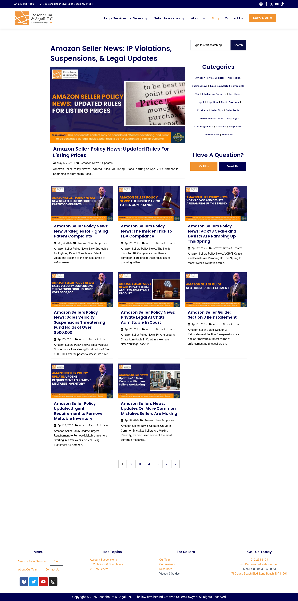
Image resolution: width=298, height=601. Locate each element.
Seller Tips (217, 110)
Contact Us (234, 18)
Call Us (204, 166)
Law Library (235, 94)
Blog (215, 18)
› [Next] (166, 465)
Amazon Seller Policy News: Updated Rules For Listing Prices (112, 152)
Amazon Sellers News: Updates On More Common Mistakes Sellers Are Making (148, 411)
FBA (197, 94)
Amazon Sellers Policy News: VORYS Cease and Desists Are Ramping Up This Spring (212, 234)
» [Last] (175, 465)
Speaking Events (203, 126)
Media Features (230, 102)
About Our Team (28, 569)
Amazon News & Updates (97, 163)
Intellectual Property (214, 94)
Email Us (233, 166)
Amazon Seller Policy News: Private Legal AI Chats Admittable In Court (148, 317)
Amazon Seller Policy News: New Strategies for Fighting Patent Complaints (81, 231)
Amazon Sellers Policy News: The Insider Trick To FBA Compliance (147, 231)
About (198, 18)
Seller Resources (169, 18)
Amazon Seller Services (32, 561)
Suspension (235, 126)
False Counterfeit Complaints (227, 85)
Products (202, 110)
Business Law (199, 85)
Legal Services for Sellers (126, 18)
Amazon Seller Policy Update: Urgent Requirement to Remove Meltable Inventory (78, 411)
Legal (201, 102)
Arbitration (234, 77)
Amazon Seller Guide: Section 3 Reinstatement (212, 315)
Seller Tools (232, 110)
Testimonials (211, 134)
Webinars (227, 134)
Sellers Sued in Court (211, 118)
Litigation (212, 102)
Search (238, 45)
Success (221, 126)
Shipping (232, 118)
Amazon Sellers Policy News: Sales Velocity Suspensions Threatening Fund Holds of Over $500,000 (79, 322)
